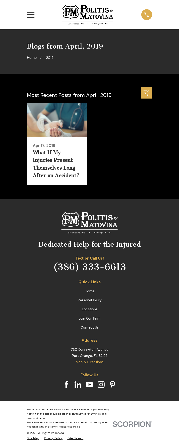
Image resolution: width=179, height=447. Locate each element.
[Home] (87, 15)
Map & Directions (90, 362)
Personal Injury (89, 300)
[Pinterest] (112, 384)
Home (90, 291)
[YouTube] (89, 384)
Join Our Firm (89, 318)
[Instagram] (101, 384)
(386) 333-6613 (89, 266)
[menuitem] (33, 438)
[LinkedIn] (77, 384)
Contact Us (90, 327)
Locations (89, 309)
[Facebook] (66, 384)
